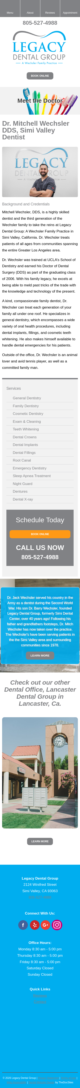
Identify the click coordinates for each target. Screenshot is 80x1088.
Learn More (40, 655)
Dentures (20, 491)
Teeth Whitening (26, 429)
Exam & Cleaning (27, 422)
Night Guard (22, 484)
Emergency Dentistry (30, 468)
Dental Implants (25, 445)
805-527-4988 (40, 23)
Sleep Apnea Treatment (32, 476)
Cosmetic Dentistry (28, 414)
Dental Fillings (24, 453)
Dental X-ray (23, 499)
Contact (40, 1002)
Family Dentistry (26, 406)
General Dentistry (27, 398)
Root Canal (22, 460)
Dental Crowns (25, 437)
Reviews (40, 996)
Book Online (40, 75)
